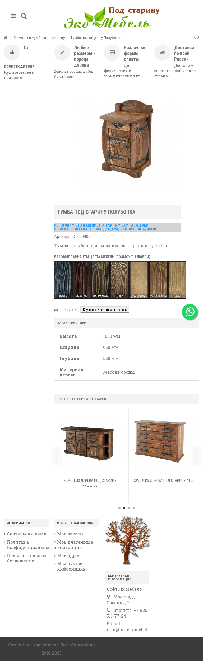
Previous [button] (57, 456)
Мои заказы (70, 534)
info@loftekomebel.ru (130, 629)
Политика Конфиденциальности (28, 544)
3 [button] (129, 508)
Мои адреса (70, 555)
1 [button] (119, 508)
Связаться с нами (27, 534)
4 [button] (134, 508)
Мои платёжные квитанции (75, 544)
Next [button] (196, 456)
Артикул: (63, 236)
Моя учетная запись (75, 523)
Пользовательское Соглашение (27, 558)
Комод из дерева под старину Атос (164, 480)
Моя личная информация (71, 566)
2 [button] (124, 508)
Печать (68, 309)
